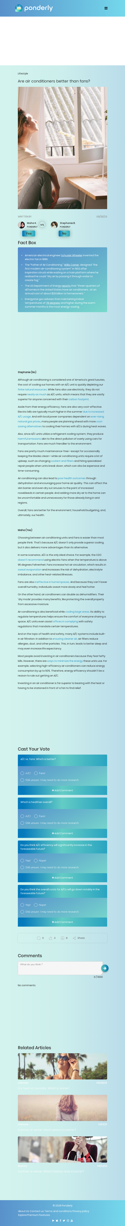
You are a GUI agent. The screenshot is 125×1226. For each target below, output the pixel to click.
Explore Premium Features (34, 1215)
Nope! (42, 860)
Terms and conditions (58, 1211)
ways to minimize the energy (65, 661)
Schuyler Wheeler (71, 255)
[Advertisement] (62, 40)
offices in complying (65, 621)
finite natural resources (32, 389)
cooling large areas (77, 611)
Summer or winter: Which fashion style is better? (51, 1171)
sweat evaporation (29, 569)
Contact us (37, 1211)
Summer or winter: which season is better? (47, 1130)
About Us (23, 1211)
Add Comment (62, 790)
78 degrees (53, 303)
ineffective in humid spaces (52, 582)
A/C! (28, 773)
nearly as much (36, 394)
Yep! (27, 860)
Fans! (42, 773)
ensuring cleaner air (65, 639)
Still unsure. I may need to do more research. (52, 780)
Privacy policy (80, 1211)
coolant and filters (62, 461)
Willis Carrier (71, 265)
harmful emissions (29, 439)
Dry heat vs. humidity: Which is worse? (43, 1088)
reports (66, 286)
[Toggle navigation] (106, 8)
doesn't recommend (31, 560)
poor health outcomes (72, 478)
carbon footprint (78, 399)
